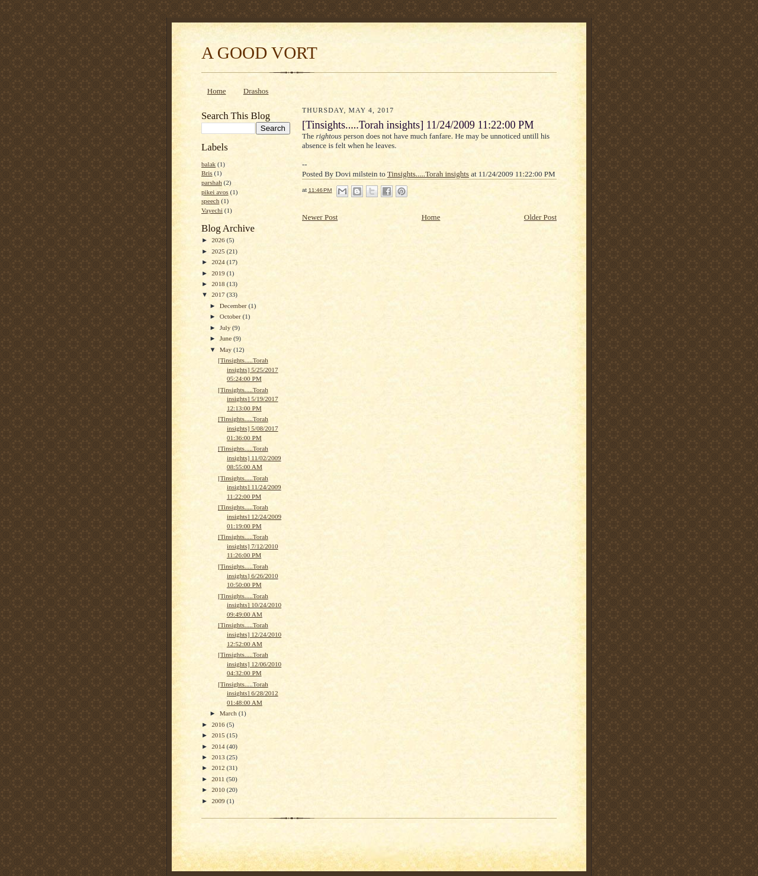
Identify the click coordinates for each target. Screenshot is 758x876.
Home (216, 90)
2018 (218, 283)
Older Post (540, 217)
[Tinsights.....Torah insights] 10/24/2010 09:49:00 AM (249, 605)
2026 (218, 239)
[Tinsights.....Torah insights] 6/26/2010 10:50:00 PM (248, 575)
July (226, 327)
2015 (218, 735)
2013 (218, 757)
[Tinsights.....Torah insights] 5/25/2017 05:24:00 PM (248, 369)
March (229, 713)
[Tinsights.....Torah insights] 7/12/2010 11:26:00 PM (248, 546)
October (231, 316)
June (226, 338)
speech (210, 200)
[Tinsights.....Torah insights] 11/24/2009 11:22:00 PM (249, 487)
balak (208, 164)
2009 (218, 800)
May (226, 349)
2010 (218, 789)
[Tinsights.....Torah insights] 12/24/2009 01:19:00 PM (249, 516)
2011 (218, 778)
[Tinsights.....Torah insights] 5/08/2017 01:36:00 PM (248, 428)
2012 (218, 767)
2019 (218, 273)
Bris (207, 173)
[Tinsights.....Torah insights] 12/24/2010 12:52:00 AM (249, 634)
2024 (218, 261)
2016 (218, 724)
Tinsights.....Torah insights (428, 173)
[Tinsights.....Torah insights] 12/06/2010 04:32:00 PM (249, 663)
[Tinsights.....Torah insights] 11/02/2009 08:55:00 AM (249, 457)
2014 (218, 746)
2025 (218, 251)
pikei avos (215, 191)
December (234, 305)
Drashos (256, 90)
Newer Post (320, 217)
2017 (218, 294)
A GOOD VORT (259, 52)
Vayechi (212, 210)
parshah (211, 182)
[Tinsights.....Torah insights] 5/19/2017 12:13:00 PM (248, 399)
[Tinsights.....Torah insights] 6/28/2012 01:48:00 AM (248, 693)
